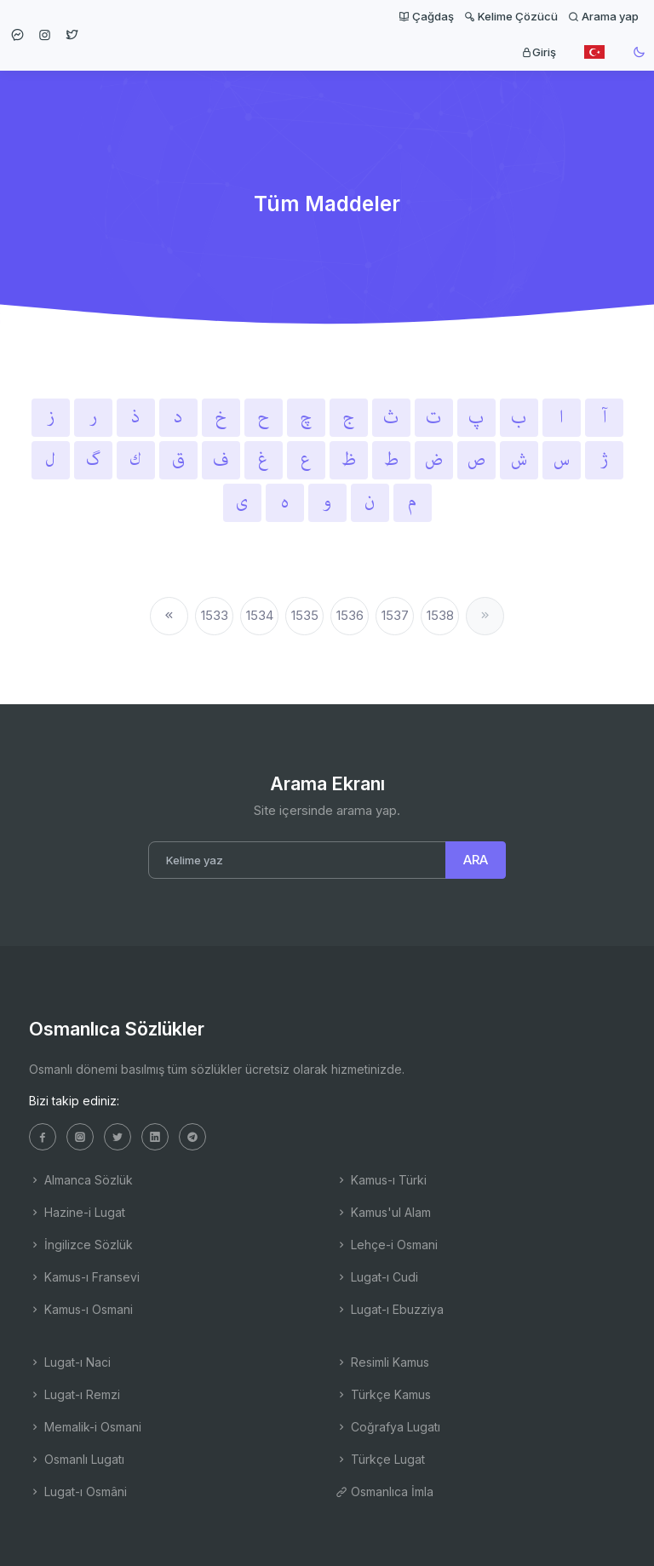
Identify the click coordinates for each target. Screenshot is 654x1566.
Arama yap (603, 16)
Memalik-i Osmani (85, 1427)
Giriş (538, 52)
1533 (214, 615)
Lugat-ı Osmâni (78, 1491)
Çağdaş (426, 16)
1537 (395, 615)
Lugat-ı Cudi (377, 1277)
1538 (440, 615)
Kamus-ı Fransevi (84, 1277)
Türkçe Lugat (380, 1459)
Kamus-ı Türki (381, 1180)
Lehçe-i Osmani (387, 1244)
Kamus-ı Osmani (81, 1309)
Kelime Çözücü (511, 16)
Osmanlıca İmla (384, 1491)
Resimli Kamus (382, 1362)
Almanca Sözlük (81, 1180)
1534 (259, 615)
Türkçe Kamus (383, 1394)
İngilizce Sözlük (81, 1244)
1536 (350, 615)
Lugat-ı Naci (70, 1362)
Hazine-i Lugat (77, 1212)
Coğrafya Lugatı (388, 1427)
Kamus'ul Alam (383, 1212)
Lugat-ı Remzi (74, 1394)
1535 (304, 615)
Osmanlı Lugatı (76, 1459)
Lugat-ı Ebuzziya (390, 1309)
